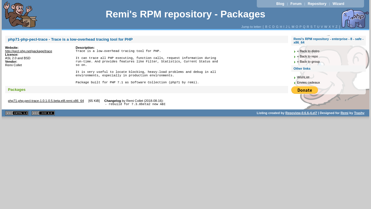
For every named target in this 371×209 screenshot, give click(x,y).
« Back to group (308, 61)
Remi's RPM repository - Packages (185, 14)
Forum (295, 4)
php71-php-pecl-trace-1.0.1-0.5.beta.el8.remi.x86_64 (46, 109)
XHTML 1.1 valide (16, 122)
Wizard (338, 4)
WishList (303, 77)
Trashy (359, 122)
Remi (344, 122)
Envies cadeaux (308, 82)
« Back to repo (307, 56)
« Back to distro (308, 51)
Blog (280, 4)
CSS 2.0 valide (43, 122)
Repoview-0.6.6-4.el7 (301, 122)
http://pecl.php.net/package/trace (28, 51)
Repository (317, 4)
